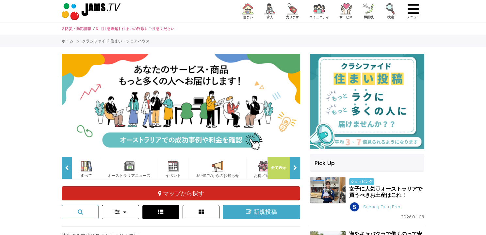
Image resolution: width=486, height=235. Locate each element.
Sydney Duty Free (382, 206)
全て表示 (278, 167)
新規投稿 (261, 212)
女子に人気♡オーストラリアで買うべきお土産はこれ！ (385, 191)
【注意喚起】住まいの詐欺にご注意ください (135, 28)
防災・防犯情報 (76, 28)
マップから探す (181, 193)
